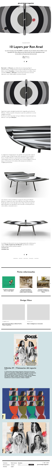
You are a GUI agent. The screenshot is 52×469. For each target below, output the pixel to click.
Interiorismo (24, 6)
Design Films (34, 6)
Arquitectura (14, 6)
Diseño (19, 6)
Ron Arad (31, 258)
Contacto (12, 464)
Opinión (39, 6)
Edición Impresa (14, 462)
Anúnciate (5, 466)
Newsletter (20, 462)
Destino (29, 6)
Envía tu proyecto (6, 464)
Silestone (36, 258)
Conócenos (5, 462)
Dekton (20, 258)
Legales (12, 466)
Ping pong (26, 258)
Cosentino (15, 258)
